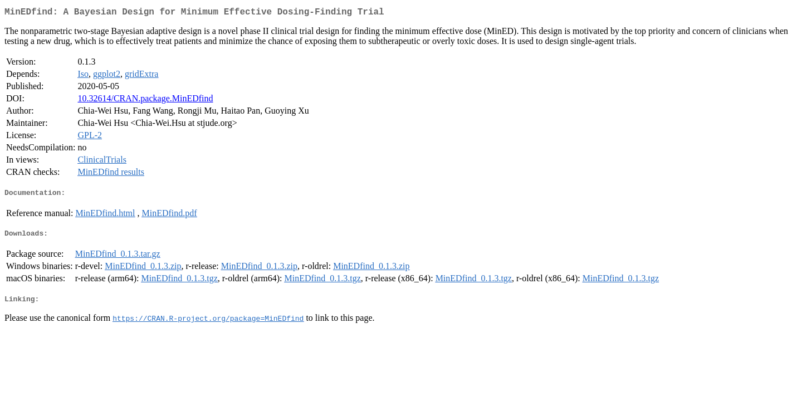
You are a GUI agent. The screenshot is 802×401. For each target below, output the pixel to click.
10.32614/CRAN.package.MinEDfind (145, 100)
